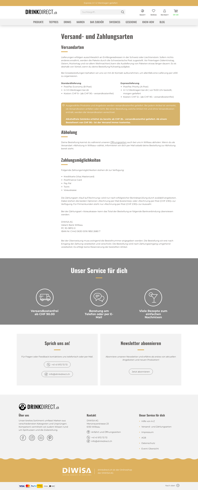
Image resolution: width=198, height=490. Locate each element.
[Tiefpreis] (53, 22)
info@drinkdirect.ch (59, 374)
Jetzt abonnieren (141, 371)
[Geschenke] (131, 22)
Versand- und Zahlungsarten (156, 426)
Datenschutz (148, 443)
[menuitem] (102, 12)
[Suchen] (122, 12)
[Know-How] (148, 22)
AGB (143, 437)
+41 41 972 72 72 (59, 364)
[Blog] (162, 22)
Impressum (147, 432)
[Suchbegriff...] (102, 12)
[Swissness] (114, 22)
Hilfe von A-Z (148, 421)
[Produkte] (38, 22)
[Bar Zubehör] (96, 22)
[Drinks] (67, 22)
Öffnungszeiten (118, 142)
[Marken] (80, 22)
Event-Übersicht (150, 448)
